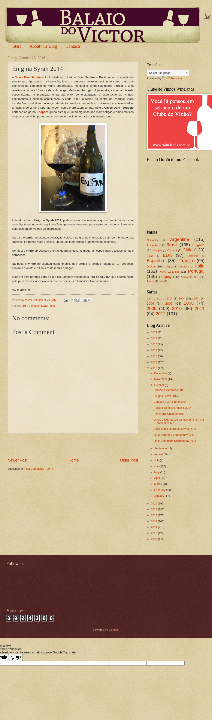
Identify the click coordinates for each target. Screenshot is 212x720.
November (161, 379)
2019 (154, 350)
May (157, 472)
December (161, 373)
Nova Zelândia (169, 271)
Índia (161, 281)
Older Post (129, 460)
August (159, 454)
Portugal (34, 305)
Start (17, 46)
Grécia (151, 266)
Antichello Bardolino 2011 (169, 390)
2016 (154, 368)
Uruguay (165, 277)
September (161, 448)
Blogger (113, 629)
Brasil (171, 244)
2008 (189, 303)
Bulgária (198, 245)
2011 (200, 308)
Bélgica (158, 250)
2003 (169, 298)
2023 (154, 332)
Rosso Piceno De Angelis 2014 (172, 407)
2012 (161, 313)
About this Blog (43, 46)
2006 (150, 303)
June (157, 466)
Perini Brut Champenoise (169, 413)
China (150, 256)
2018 (154, 356)
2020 (154, 344)
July (157, 460)
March (158, 484)
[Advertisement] (73, 445)
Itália (200, 265)
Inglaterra (184, 267)
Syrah (44, 305)
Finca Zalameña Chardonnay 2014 (175, 440)
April (157, 478)
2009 (152, 308)
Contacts (73, 46)
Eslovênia (192, 256)
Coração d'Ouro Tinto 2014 (170, 401)
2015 (154, 503)
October (159, 385)
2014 (25, 305)
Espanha (155, 260)
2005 (195, 298)
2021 (154, 338)
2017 (154, 362)
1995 (149, 299)
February (160, 490)
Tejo (52, 305)
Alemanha (152, 240)
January (159, 495)
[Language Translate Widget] (168, 73)
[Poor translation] (15, 657)
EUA (167, 255)
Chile (187, 249)
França (186, 260)
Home (74, 460)
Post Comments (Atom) (38, 468)
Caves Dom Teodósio (29, 77)
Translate (172, 78)
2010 (177, 308)
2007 (169, 303)
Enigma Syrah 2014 (166, 396)
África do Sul (189, 277)
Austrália (152, 245)
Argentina (179, 239)
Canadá (172, 250)
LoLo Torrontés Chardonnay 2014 (174, 434)
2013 (154, 515)
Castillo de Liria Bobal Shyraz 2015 (175, 428)
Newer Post (17, 460)
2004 (182, 298)
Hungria (168, 266)
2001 (159, 299)
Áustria (150, 281)
